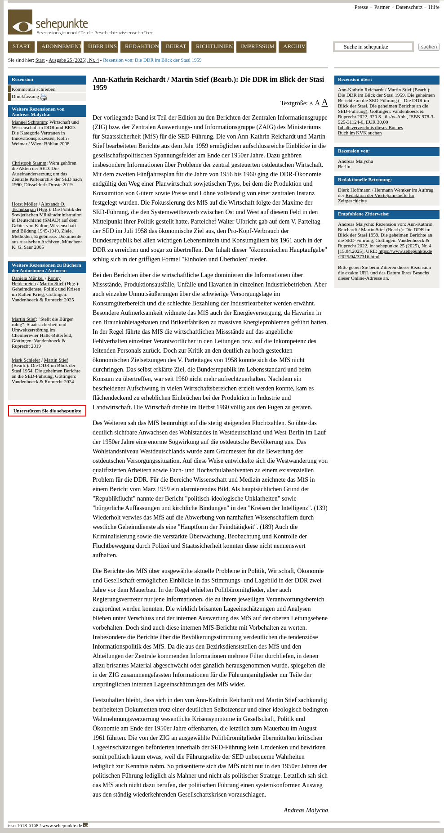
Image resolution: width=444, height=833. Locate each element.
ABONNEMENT (61, 46)
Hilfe (434, 7)
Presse (362, 7)
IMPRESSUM (258, 46)
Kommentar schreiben (33, 89)
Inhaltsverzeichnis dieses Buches (370, 127)
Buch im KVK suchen (360, 132)
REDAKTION (142, 46)
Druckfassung (29, 97)
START (21, 46)
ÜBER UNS (102, 46)
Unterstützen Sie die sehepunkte (47, 410)
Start (40, 60)
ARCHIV (294, 46)
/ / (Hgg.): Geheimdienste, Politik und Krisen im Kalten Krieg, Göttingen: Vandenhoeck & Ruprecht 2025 (46, 288)
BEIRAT (176, 46)
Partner (382, 7)
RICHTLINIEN (214, 46)
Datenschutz (409, 7)
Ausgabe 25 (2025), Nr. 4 (74, 60)
